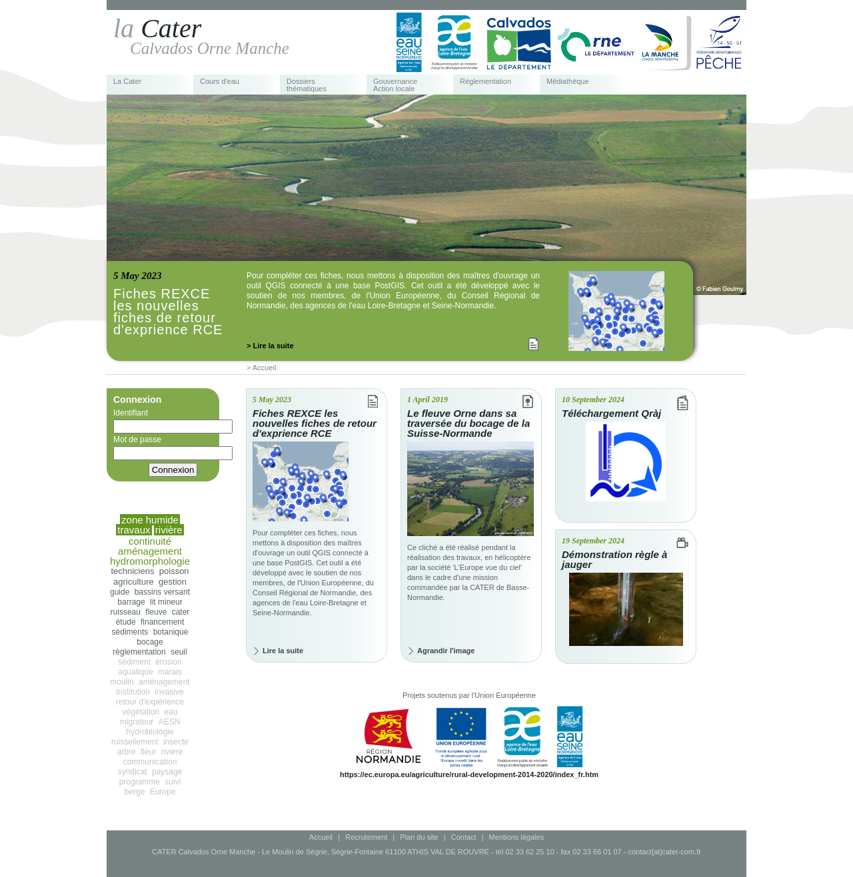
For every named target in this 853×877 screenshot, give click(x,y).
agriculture (133, 582)
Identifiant (173, 421)
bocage (150, 642)
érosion (168, 662)
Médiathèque (567, 81)
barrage (131, 602)
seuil (179, 652)
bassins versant (162, 592)
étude (126, 622)
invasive (169, 692)
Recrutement (366, 837)
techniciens (132, 571)
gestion (173, 582)
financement (162, 622)
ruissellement (135, 741)
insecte (176, 741)
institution (133, 692)
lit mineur (166, 602)
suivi (173, 781)
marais (170, 672)
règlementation (139, 652)
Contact (463, 837)
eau (170, 712)
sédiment (134, 662)
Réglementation (485, 81)
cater (181, 612)
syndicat (132, 771)
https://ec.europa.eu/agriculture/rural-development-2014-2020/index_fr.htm (469, 774)
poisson (174, 571)
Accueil (321, 837)
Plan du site (419, 837)
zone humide (150, 519)
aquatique (135, 672)
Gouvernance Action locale (395, 85)
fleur (148, 751)
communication (150, 761)
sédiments (130, 632)
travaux (133, 529)
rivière (169, 529)
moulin (121, 682)
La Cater (127, 81)
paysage (167, 771)
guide (119, 592)
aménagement (164, 682)
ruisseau (126, 612)
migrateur (137, 722)
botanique (171, 632)
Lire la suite (283, 651)
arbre (126, 751)
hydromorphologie (150, 561)
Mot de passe (173, 447)
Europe (163, 791)
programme (139, 781)
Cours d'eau (219, 81)
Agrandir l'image (445, 651)
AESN (170, 722)
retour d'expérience (150, 702)
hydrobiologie (149, 731)
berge (135, 791)
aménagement (150, 551)
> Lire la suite (270, 346)
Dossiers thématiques (307, 85)
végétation (141, 712)
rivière (172, 751)
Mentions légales (516, 837)
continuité (150, 541)
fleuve (156, 612)
